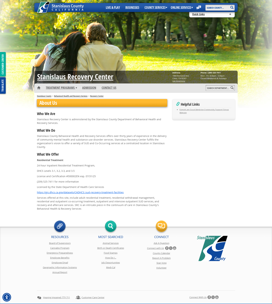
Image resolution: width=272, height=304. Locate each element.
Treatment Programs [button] (61, 88)
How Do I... (110, 257)
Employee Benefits (59, 257)
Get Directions (178, 81)
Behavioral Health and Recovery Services (70, 96)
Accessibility (146, 295)
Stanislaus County (44, 96)
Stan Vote (161, 262)
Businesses (132, 7)
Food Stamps (110, 252)
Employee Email (60, 262)
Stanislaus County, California (139, 300)
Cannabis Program (59, 248)
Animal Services (111, 243)
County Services (155, 7)
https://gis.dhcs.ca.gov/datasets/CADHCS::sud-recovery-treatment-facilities (80, 192)
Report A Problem (161, 258)
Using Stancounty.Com (167, 295)
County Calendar (161, 253)
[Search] (231, 6)
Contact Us (109, 88)
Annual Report (59, 272)
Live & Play (113, 7)
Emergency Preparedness (60, 252)
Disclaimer (131, 295)
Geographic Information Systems (60, 267)
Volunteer (161, 267)
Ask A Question (161, 243)
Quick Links (198, 14)
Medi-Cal (110, 267)
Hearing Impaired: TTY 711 (56, 285)
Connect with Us (155, 248)
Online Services (182, 7)
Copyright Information (110, 295)
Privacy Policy (88, 295)
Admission (89, 88)
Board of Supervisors (60, 243)
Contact (186, 295)
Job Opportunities (110, 262)
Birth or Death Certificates (110, 248)
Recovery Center (75, 76)
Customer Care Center (93, 285)
